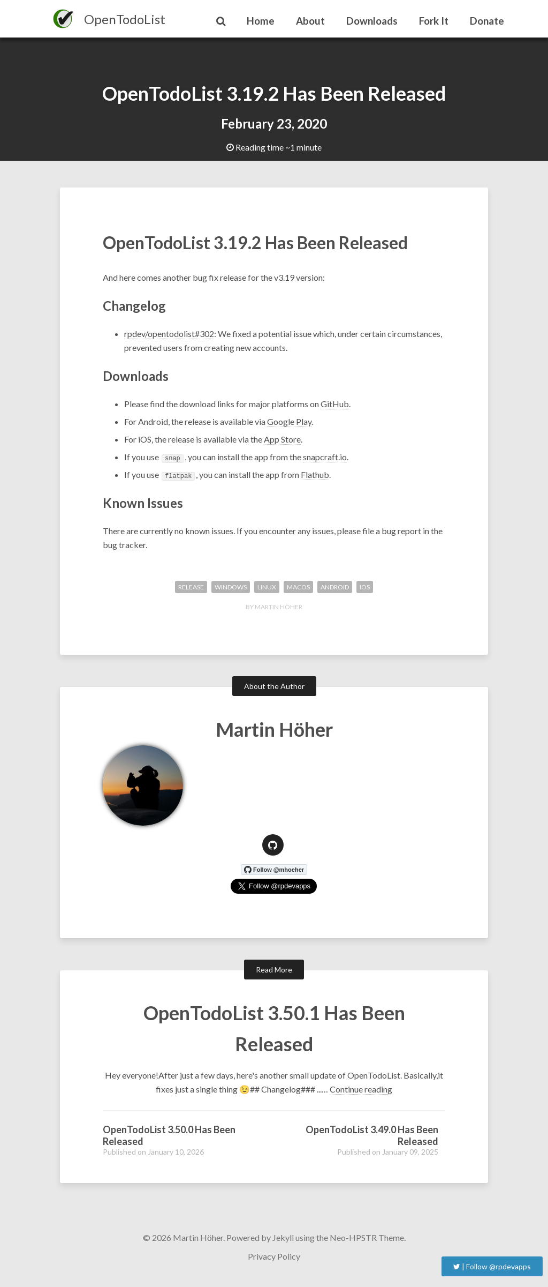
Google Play (289, 421)
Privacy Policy (274, 1256)
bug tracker (124, 545)
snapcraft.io (325, 457)
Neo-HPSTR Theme (367, 1237)
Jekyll (283, 1237)
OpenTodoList (124, 19)
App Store (282, 439)
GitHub (335, 404)
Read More (274, 969)
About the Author (274, 686)
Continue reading (361, 1089)
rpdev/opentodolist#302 (169, 333)
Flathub (315, 474)
